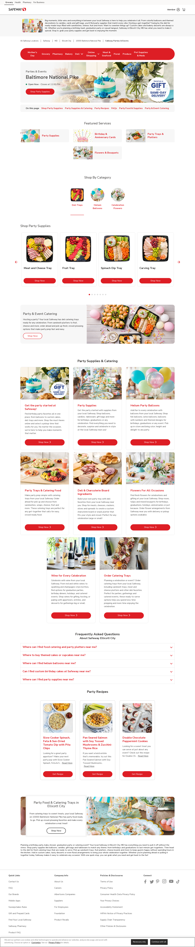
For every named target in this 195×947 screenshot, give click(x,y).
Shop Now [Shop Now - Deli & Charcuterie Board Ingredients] (104, 527)
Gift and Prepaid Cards (19, 913)
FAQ (11, 888)
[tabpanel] (39, 259)
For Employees (61, 907)
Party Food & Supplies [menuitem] (131, 108)
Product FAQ (15, 932)
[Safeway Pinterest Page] (158, 883)
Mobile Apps (14, 900)
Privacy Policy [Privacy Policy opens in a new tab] (106, 888)
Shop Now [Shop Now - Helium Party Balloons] (157, 442)
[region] (97, 942)
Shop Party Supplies (40, 91)
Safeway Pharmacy (17, 926)
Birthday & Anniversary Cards (108, 135)
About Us (58, 881)
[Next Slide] (179, 262)
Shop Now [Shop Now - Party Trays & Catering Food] (51, 527)
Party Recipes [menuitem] (102, 108)
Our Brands (14, 894)
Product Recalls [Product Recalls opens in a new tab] (61, 919)
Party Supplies (51, 135)
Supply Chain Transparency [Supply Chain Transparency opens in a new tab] (112, 919)
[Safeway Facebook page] (146, 883)
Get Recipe (63, 774)
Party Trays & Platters (161, 135)
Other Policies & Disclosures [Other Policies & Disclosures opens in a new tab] (113, 926)
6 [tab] (103, 294)
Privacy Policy (54, 942)
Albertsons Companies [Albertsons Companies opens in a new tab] (64, 894)
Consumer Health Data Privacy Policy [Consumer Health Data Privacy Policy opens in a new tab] (117, 894)
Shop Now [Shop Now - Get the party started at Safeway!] (51, 442)
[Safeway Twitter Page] (152, 883)
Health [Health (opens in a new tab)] (18, 2)
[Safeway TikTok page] (177, 883)
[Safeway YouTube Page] (171, 883)
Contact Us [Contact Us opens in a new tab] (14, 881)
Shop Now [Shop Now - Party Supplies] (104, 442)
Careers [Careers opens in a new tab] (57, 888)
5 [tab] (100, 294)
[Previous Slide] (16, 262)
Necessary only (139, 942)
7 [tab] (105, 294)
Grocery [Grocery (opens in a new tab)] (9, 2)
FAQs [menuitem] (114, 108)
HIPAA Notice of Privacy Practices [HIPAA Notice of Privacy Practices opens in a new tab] (116, 913)
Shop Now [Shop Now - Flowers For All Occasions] (157, 527)
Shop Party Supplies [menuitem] (52, 108)
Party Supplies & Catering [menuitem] (78, 108)
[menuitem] (32, 54)
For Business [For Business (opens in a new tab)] (38, 2)
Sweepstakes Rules (18, 907)
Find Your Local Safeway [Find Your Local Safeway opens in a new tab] (20, 919)
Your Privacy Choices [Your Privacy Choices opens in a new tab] (109, 900)
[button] (173, 9)
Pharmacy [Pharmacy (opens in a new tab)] (27, 2)
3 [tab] (94, 294)
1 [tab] (89, 294)
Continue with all (159, 942)
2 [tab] (92, 294)
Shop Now (45, 280)
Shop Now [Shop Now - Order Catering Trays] (131, 615)
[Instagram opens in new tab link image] (164, 883)
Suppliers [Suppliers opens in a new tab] (58, 900)
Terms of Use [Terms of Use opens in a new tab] (106, 881)
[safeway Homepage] (17, 10)
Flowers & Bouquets (108, 152)
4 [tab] (97, 294)
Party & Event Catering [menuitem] (157, 108)
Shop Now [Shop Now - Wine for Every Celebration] (78, 615)
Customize (36, 942)
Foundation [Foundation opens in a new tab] (59, 913)
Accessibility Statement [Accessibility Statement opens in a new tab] (111, 907)
